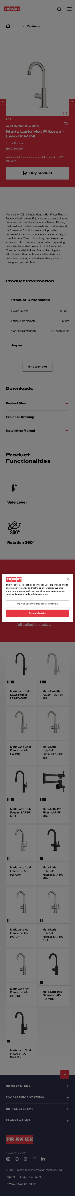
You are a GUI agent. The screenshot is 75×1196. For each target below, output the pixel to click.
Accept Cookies (37, 613)
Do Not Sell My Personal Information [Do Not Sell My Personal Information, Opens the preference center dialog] (37, 604)
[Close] (68, 578)
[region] (37, 598)
